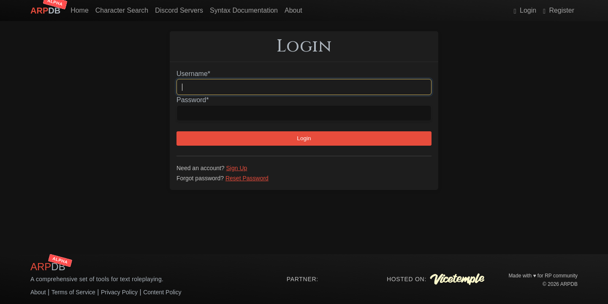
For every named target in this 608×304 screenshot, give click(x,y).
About (293, 10)
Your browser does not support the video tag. (349, 279)
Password (192, 99)
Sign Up (236, 168)
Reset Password (247, 178)
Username (193, 73)
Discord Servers (179, 10)
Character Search (121, 10)
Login (525, 10)
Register (558, 10)
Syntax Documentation (244, 10)
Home (80, 10)
